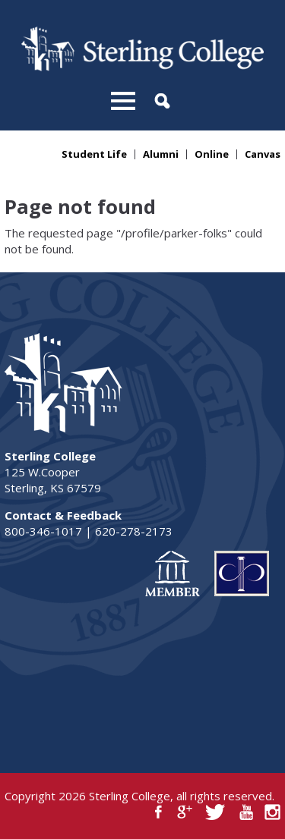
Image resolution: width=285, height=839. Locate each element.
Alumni (161, 154)
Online (212, 154)
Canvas (262, 154)
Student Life (94, 154)
